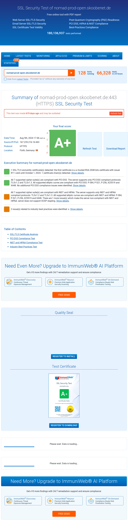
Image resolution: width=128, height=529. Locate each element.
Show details (77, 173)
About (115, 56)
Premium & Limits (82, 56)
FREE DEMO (64, 295)
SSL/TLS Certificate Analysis (24, 234)
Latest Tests (23, 56)
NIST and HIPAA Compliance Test (26, 242)
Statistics (11, 61)
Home (7, 56)
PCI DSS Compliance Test (22, 238)
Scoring (102, 56)
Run (71, 73)
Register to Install (64, 356)
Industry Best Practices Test (23, 246)
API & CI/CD (61, 56)
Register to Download (64, 425)
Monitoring (43, 56)
